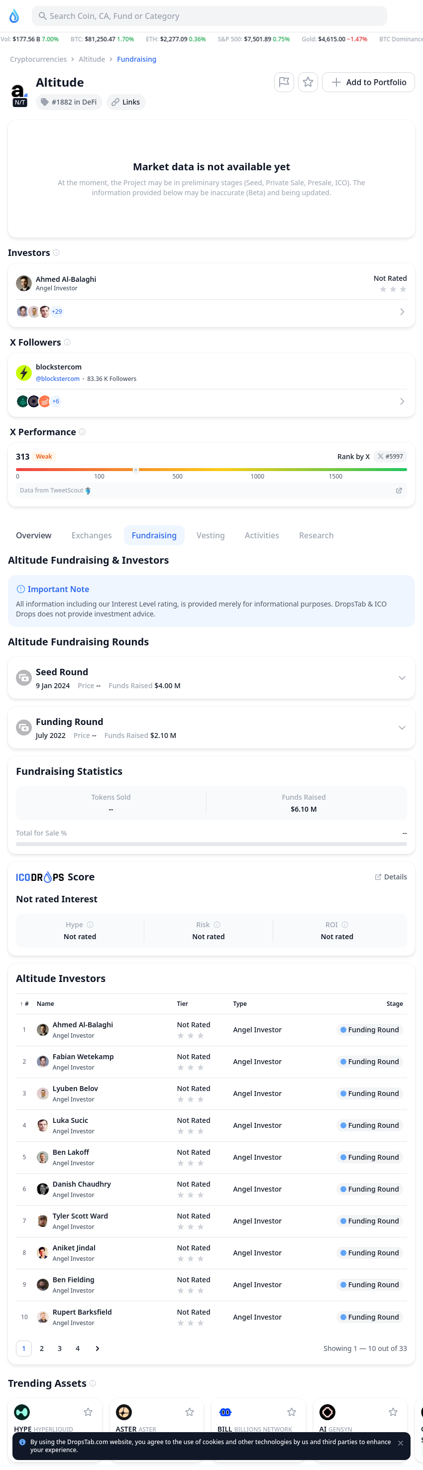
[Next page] (98, 1348)
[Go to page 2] (42, 1348)
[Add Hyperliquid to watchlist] (88, 1412)
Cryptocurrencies (38, 59)
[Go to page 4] (78, 1348)
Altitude (92, 59)
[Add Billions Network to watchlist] (292, 1412)
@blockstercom (58, 378)
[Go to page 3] (60, 1348)
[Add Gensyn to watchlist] (393, 1412)
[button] (211, 39)
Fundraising (136, 59)
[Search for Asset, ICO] (209, 16)
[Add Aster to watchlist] (190, 1412)
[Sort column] (24, 1004)
